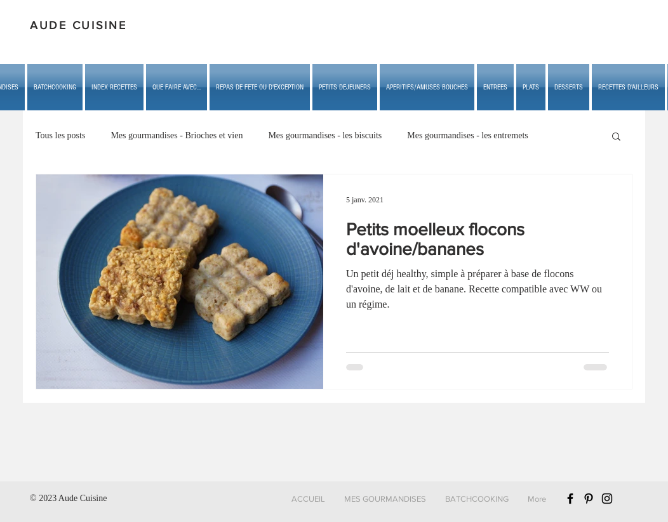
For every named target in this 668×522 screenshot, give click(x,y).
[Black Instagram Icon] (607, 499)
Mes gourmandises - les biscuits (325, 135)
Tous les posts (60, 135)
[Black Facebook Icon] (570, 499)
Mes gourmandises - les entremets (467, 135)
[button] (176, 87)
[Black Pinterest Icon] (589, 499)
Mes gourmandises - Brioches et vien (176, 135)
